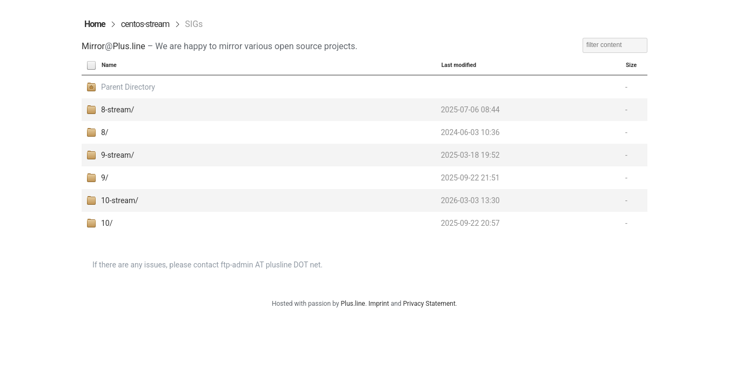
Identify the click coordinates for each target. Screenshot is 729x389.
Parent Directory (128, 87)
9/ (105, 177)
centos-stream (145, 24)
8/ (105, 132)
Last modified (459, 65)
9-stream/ (117, 155)
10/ (107, 223)
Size (631, 65)
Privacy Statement (429, 303)
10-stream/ (119, 200)
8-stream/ (117, 109)
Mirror (93, 46)
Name (109, 65)
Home (94, 24)
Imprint (379, 303)
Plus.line (128, 46)
